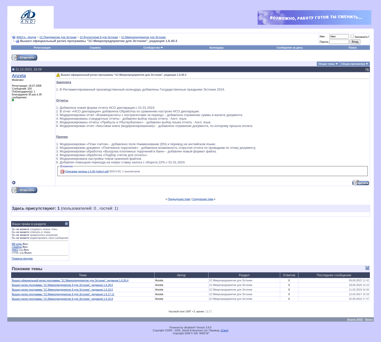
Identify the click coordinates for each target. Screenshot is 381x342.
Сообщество (153, 47)
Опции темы (326, 63)
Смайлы (17, 246)
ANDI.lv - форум (26, 37)
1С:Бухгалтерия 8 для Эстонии (99, 37)
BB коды (17, 243)
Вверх (369, 319)
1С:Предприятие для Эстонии (58, 37)
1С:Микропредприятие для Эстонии (143, 37)
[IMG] (15, 249)
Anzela (19, 75)
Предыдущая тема (179, 199)
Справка (95, 47)
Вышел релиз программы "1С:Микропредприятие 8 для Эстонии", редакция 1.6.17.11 (63, 294)
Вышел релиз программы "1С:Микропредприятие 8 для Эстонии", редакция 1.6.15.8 (62, 298)
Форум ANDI (355, 319)
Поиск (353, 47)
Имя (322, 36)
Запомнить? (360, 36)
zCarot (224, 330)
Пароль (324, 41)
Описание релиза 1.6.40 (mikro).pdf (87, 171)
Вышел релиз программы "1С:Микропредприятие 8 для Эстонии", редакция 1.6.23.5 (62, 289)
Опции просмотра (353, 63)
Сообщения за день (290, 47)
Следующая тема (202, 199)
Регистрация (42, 47)
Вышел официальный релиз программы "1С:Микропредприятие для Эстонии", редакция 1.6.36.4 (70, 280)
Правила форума (22, 258)
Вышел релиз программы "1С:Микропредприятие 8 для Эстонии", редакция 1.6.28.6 (62, 285)
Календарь (216, 47)
